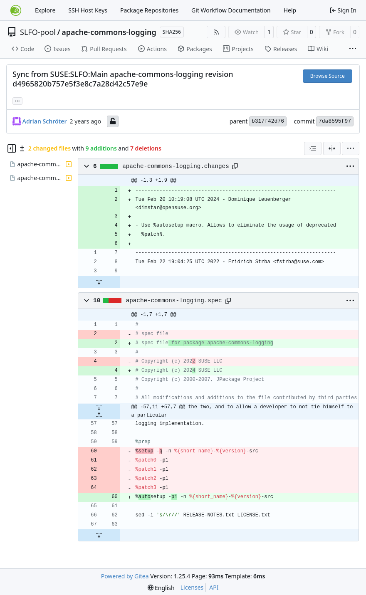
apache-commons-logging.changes (175, 166)
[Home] (15, 10)
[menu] (350, 148)
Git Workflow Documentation (231, 10)
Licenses (192, 587)
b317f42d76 (268, 121)
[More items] (352, 49)
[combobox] (312, 148)
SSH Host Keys (87, 10)
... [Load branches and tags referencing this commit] (17, 100)
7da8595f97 (335, 121)
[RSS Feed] (216, 32)
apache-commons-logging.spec (174, 300)
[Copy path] (235, 166)
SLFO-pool (38, 32)
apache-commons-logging (109, 32)
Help (290, 10)
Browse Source (327, 75)
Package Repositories (149, 10)
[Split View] (332, 148)
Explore (45, 10)
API (213, 587)
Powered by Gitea (125, 576)
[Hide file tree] (11, 148)
